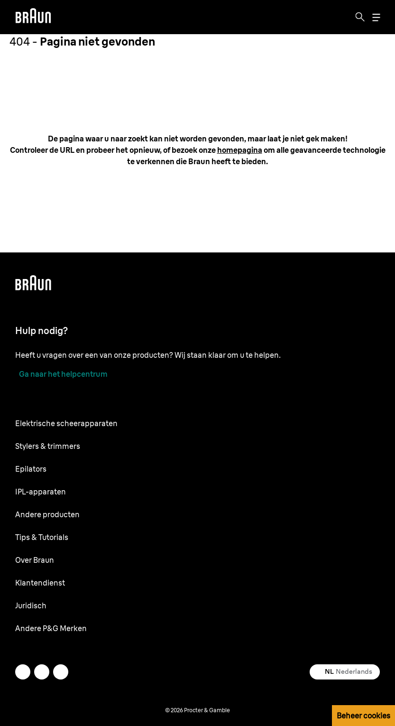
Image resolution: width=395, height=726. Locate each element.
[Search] (360, 17)
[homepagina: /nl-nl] (239, 150)
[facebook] (41, 671)
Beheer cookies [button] (363, 715)
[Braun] (33, 17)
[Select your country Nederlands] (345, 671)
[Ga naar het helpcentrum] (61, 374)
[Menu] (376, 17)
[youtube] (60, 671)
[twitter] (22, 671)
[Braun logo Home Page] (33, 17)
